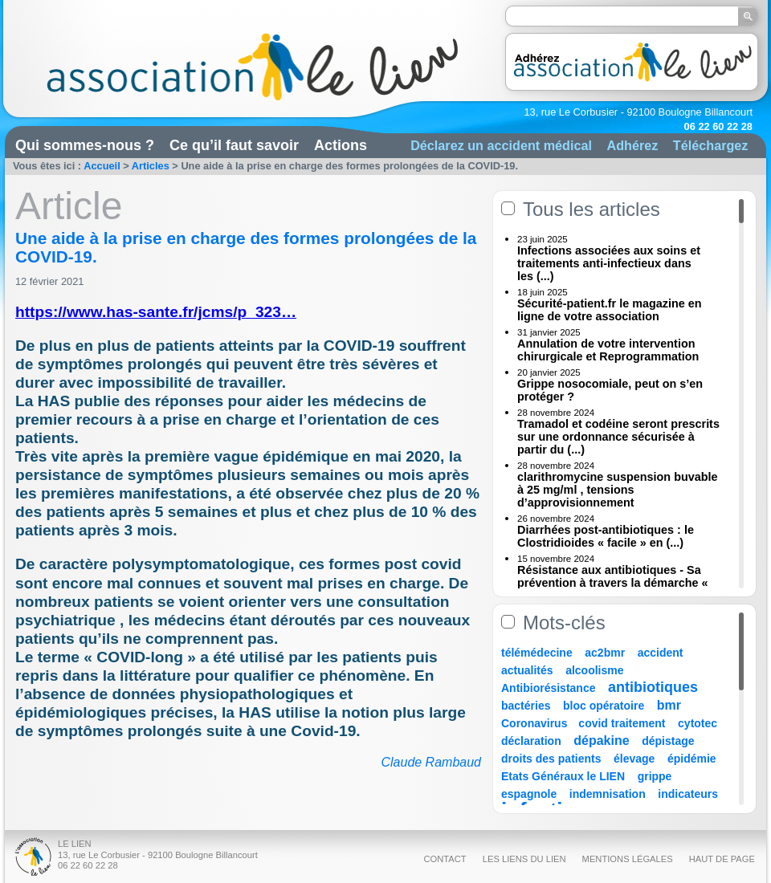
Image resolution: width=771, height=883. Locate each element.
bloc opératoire (603, 705)
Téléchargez (711, 145)
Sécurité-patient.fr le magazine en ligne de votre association (609, 310)
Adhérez (632, 145)
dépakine (601, 740)
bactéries (525, 705)
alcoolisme (594, 670)
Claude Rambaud (431, 762)
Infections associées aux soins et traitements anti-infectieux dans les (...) (608, 263)
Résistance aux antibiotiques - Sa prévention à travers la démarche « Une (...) (612, 583)
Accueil (102, 166)
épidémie (691, 758)
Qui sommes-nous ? (84, 145)
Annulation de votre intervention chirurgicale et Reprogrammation (608, 350)
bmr (669, 705)
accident (660, 652)
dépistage (668, 740)
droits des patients (551, 758)
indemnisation (607, 793)
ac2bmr (605, 652)
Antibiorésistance (548, 688)
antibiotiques (653, 687)
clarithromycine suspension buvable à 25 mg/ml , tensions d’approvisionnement (617, 489)
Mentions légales (627, 859)
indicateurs (688, 793)
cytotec (697, 723)
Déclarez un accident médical (501, 145)
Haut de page (722, 859)
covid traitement (621, 723)
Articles (150, 166)
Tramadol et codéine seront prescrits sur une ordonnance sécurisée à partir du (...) (618, 436)
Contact (444, 859)
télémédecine (537, 652)
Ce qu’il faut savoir (234, 145)
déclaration (531, 740)
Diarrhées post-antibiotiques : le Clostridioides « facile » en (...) (605, 536)
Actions (340, 145)
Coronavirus (535, 723)
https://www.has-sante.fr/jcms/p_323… (155, 311)
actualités (527, 670)
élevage (634, 758)
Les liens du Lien (524, 859)
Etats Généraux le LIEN (563, 776)
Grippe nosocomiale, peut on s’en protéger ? (610, 390)
